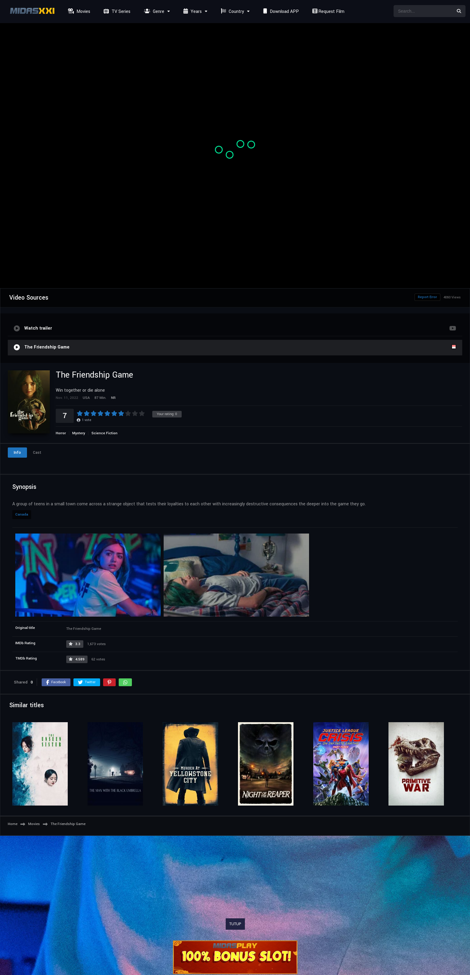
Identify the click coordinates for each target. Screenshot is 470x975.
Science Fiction (104, 433)
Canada (21, 514)
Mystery (78, 433)
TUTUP (235, 924)
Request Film (327, 11)
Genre (153, 11)
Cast (37, 452)
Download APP (280, 11)
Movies (78, 11)
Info (17, 452)
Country (231, 11)
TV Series (116, 11)
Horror (61, 433)
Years (192, 11)
